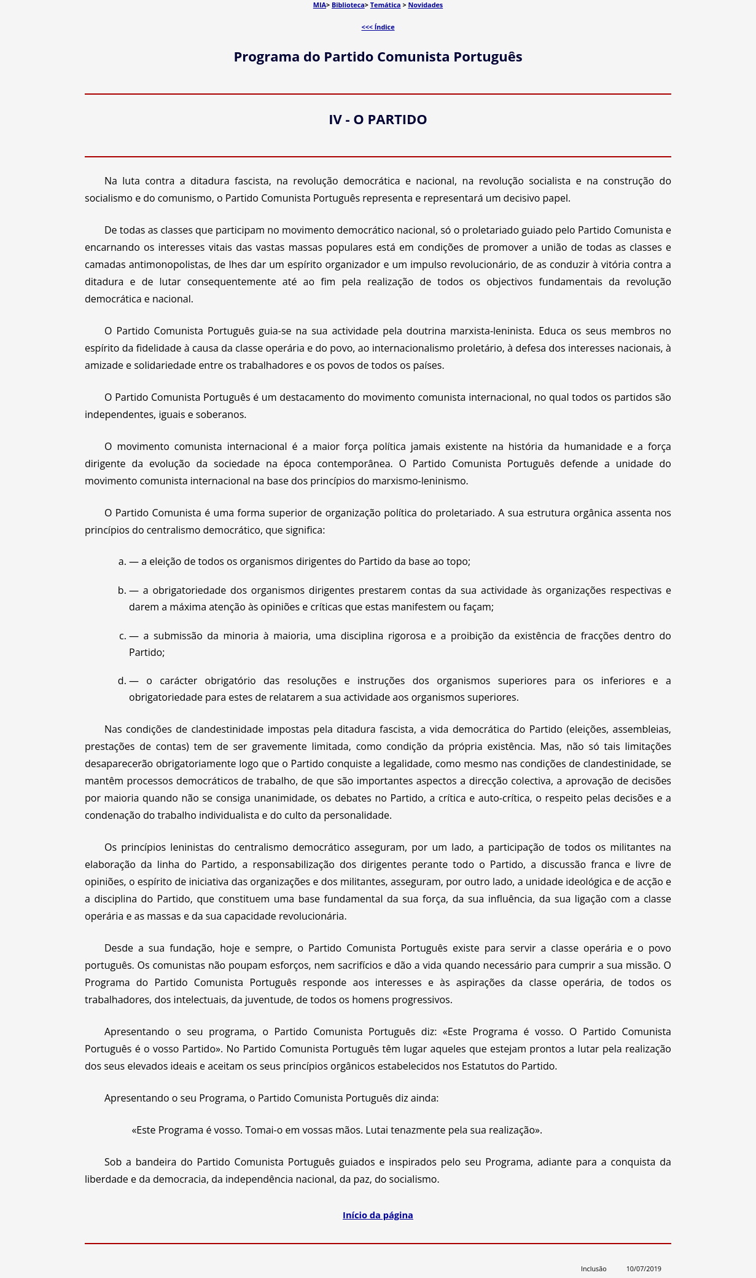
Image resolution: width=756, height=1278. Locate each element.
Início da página (378, 1215)
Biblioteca (348, 4)
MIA (319, 4)
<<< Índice (377, 26)
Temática (385, 4)
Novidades (425, 4)
